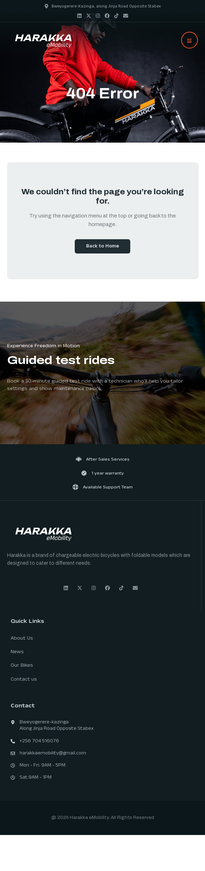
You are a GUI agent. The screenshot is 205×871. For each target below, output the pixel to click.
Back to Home (102, 246)
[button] (189, 40)
